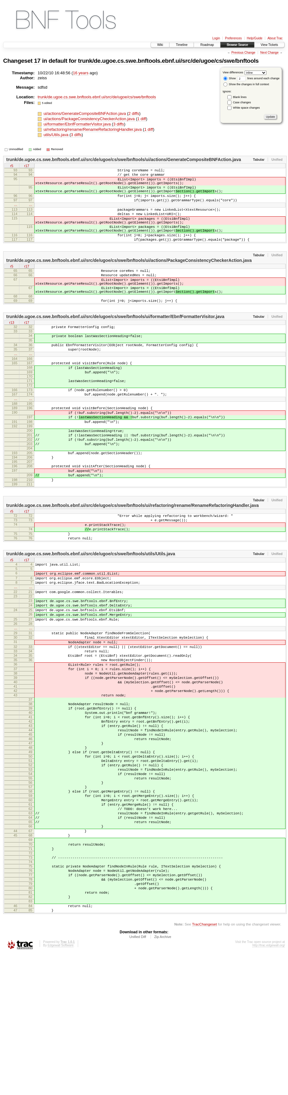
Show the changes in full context (246, 84)
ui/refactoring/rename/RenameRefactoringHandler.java (93, 129)
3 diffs (118, 124)
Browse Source (237, 45)
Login (216, 38)
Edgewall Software (60, 1086)
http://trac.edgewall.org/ (268, 1086)
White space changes (246, 107)
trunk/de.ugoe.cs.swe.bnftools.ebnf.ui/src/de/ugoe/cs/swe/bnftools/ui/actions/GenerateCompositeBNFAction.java (123, 159)
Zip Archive (162, 1078)
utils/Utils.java (56, 134)
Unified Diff (137, 1078)
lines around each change (258, 78)
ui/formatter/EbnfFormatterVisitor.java (77, 124)
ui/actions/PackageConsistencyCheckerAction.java (89, 118)
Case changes (242, 102)
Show (229, 78)
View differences (233, 72)
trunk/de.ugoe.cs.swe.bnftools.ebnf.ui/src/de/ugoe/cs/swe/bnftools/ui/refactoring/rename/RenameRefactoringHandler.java (132, 565)
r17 (26, 166)
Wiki (160, 45)
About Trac (274, 38)
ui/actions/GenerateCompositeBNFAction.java (85, 113)
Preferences (233, 38)
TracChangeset (204, 1065)
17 (37, 60)
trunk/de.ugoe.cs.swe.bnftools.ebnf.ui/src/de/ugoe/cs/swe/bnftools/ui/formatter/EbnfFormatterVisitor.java (115, 341)
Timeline (181, 45)
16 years (80, 73)
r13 (11, 348)
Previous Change (243, 52)
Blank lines (240, 97)
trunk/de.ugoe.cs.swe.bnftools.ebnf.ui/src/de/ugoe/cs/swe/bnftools (168, 60)
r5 (11, 166)
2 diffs (133, 113)
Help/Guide (254, 38)
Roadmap (207, 45)
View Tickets (269, 45)
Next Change (269, 52)
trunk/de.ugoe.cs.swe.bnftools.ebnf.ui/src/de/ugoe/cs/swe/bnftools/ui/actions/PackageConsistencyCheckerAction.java (129, 277)
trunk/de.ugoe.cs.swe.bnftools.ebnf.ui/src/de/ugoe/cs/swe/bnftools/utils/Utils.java (90, 620)
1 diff (141, 118)
